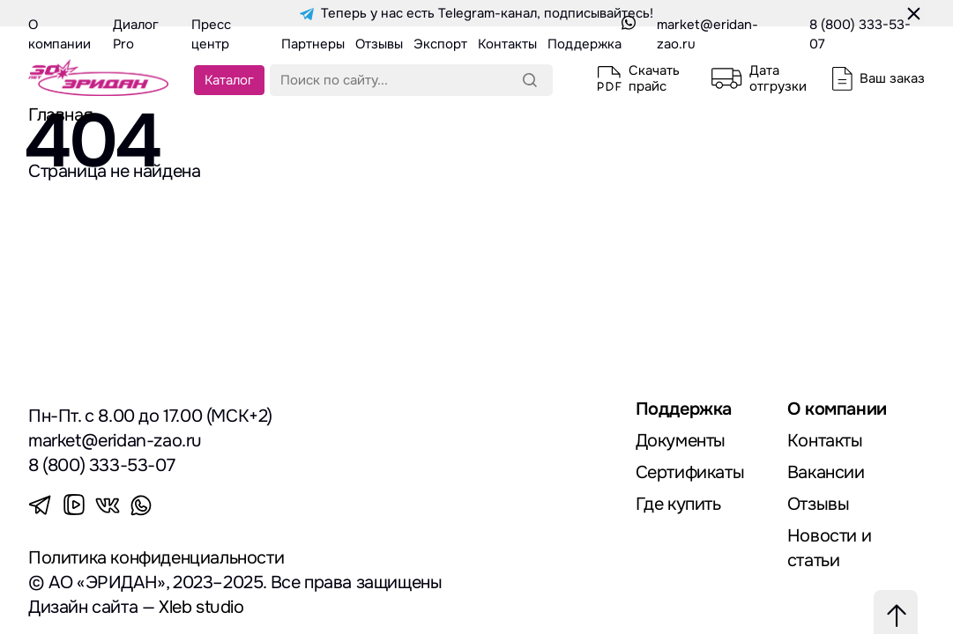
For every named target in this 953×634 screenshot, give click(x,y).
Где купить (678, 504)
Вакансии (826, 472)
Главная (60, 115)
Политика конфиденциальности (156, 558)
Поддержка (684, 409)
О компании (837, 409)
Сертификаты (690, 472)
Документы (681, 441)
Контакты (825, 441)
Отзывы (818, 504)
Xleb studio (201, 607)
